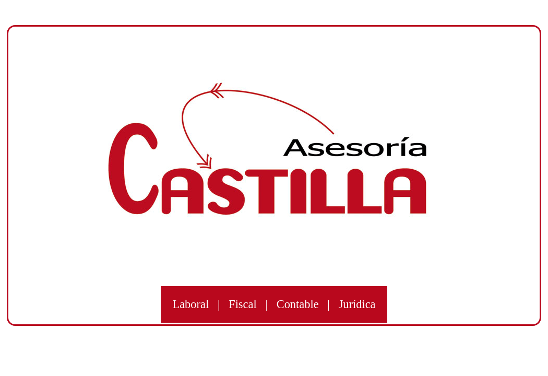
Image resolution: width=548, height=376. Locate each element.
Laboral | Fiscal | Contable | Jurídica (273, 304)
